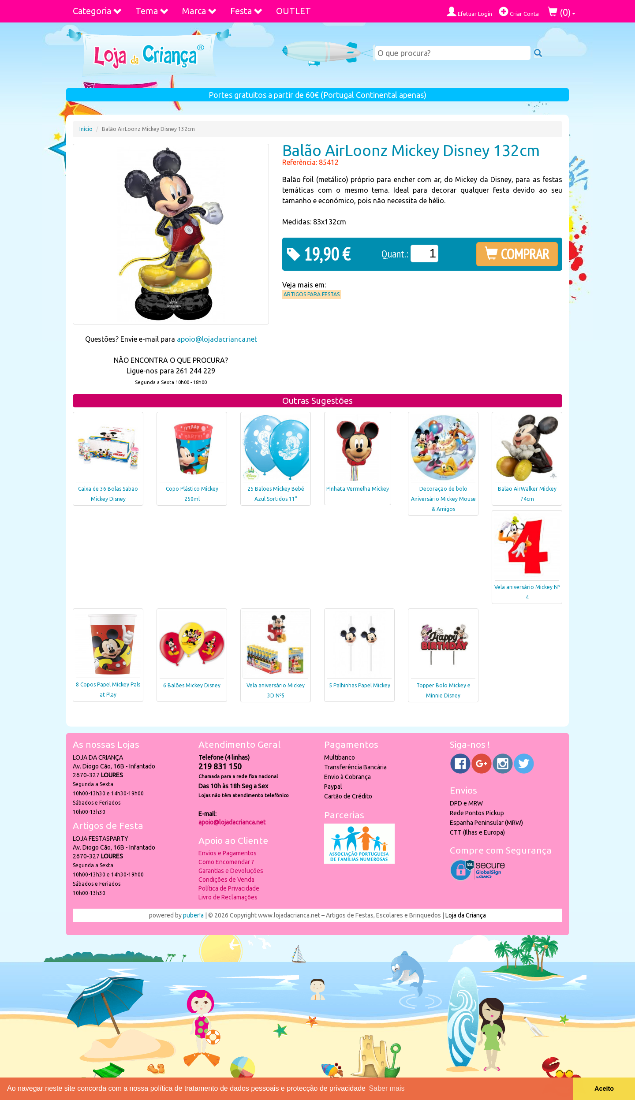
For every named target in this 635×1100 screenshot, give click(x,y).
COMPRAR (517, 254)
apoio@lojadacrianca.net (217, 339)
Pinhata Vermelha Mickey (357, 489)
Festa (246, 11)
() (561, 12)
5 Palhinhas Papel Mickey (359, 685)
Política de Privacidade (228, 888)
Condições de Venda (226, 879)
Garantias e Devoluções (230, 870)
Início (86, 129)
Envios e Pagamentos (227, 853)
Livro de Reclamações (228, 897)
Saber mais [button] (387, 1088)
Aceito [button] (604, 1088)
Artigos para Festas (312, 294)
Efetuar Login (469, 12)
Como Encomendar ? (226, 861)
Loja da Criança (465, 915)
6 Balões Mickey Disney (191, 685)
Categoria (97, 11)
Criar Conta (519, 12)
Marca (199, 11)
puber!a (193, 915)
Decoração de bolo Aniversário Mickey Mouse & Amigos (443, 499)
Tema (152, 11)
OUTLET (293, 11)
